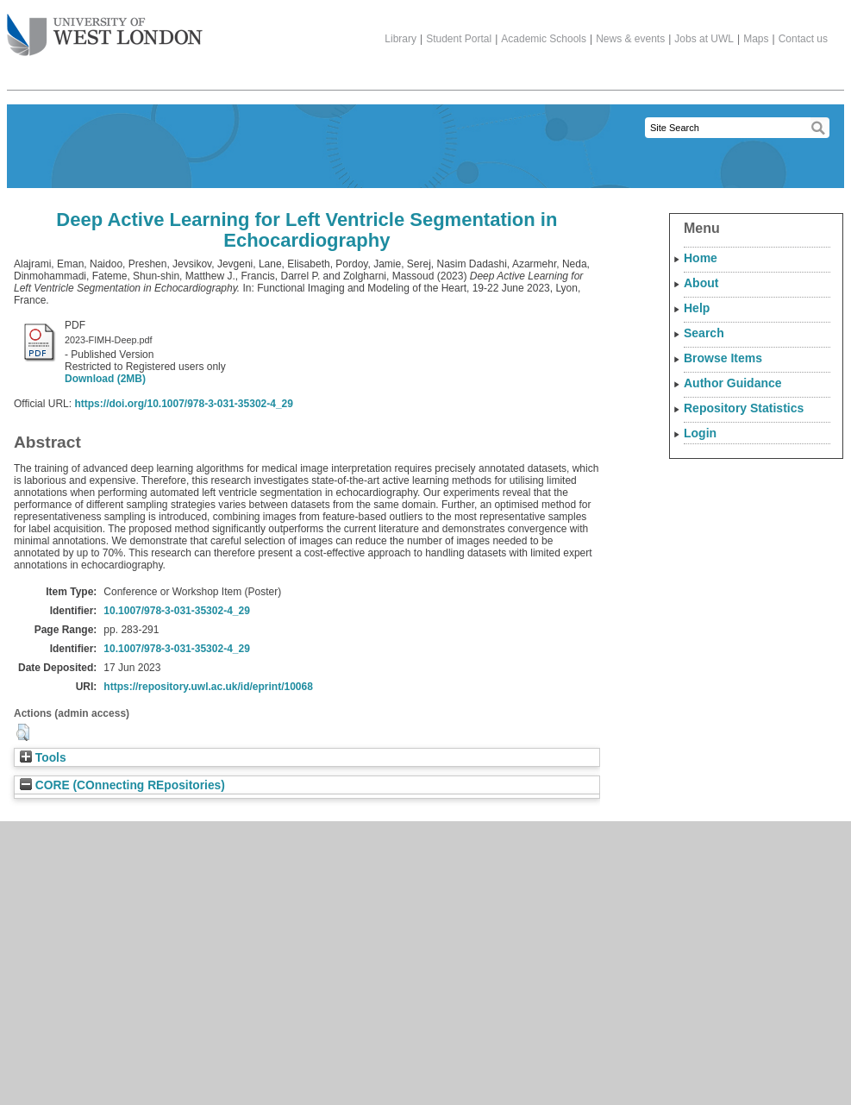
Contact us (803, 39)
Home (700, 258)
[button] (22, 732)
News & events (630, 39)
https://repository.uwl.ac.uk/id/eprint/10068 (208, 687)
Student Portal (458, 39)
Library (400, 39)
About (701, 283)
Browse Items (723, 358)
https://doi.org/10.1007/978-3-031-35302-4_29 (183, 404)
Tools (43, 757)
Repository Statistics (744, 408)
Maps (755, 39)
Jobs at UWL (704, 39)
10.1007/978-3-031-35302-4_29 (176, 611)
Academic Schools (543, 39)
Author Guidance (733, 383)
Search (704, 333)
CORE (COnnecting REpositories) (122, 785)
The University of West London (105, 28)
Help (697, 308)
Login (700, 433)
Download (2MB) (105, 379)
